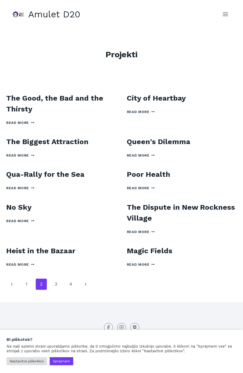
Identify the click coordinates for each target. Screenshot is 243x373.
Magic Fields (149, 251)
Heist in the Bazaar (40, 251)
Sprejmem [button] (61, 361)
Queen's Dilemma (158, 141)
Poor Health (148, 174)
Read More (20, 123)
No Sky (19, 207)
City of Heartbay (156, 98)
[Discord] (134, 327)
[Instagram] (121, 327)
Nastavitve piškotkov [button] (27, 361)
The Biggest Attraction (47, 141)
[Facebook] (108, 327)
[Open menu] (225, 14)
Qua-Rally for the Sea (45, 174)
